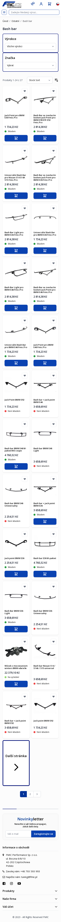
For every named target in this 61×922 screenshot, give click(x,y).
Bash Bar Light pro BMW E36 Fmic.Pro (14, 233)
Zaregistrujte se (43, 833)
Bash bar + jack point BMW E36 (44, 504)
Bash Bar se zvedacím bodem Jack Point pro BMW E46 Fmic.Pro (45, 290)
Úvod (5, 21)
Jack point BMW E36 (14, 558)
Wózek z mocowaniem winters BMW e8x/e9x (16, 667)
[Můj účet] (41, 4)
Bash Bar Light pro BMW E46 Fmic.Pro (14, 288)
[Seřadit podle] (40, 80)
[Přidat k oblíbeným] (25, 91)
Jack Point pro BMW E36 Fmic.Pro (14, 116)
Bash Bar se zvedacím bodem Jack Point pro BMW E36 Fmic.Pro (45, 177)
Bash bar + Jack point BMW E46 (44, 401)
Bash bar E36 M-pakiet (45, 558)
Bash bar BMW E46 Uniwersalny (14, 504)
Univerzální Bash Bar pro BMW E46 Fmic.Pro (16, 346)
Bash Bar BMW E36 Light (14, 612)
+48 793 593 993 (30, 871)
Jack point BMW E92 (43, 720)
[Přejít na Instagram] (12, 883)
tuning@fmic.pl (29, 877)
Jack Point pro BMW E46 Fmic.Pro (43, 346)
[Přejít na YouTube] (20, 883)
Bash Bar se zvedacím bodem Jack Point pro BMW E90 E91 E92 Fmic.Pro (45, 119)
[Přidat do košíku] (16, 138)
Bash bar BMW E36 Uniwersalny (43, 612)
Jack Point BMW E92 (14, 399)
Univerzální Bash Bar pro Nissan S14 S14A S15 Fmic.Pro (15, 177)
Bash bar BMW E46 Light (43, 449)
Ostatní (15, 21)
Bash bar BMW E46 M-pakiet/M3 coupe (15, 449)
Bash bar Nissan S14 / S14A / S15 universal (44, 667)
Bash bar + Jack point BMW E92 (15, 722)
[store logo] (11, 4)
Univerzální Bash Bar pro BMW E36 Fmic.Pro (45, 233)
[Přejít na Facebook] (4, 883)
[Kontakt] (33, 3)
